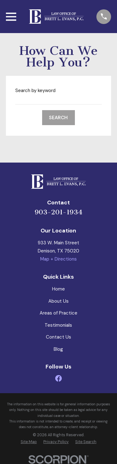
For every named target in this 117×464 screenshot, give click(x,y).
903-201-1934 (58, 212)
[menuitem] (29, 442)
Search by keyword (35, 90)
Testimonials (58, 325)
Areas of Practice (58, 313)
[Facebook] (58, 378)
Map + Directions (58, 259)
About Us (58, 301)
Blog (58, 349)
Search (58, 118)
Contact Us (58, 337)
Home (58, 289)
